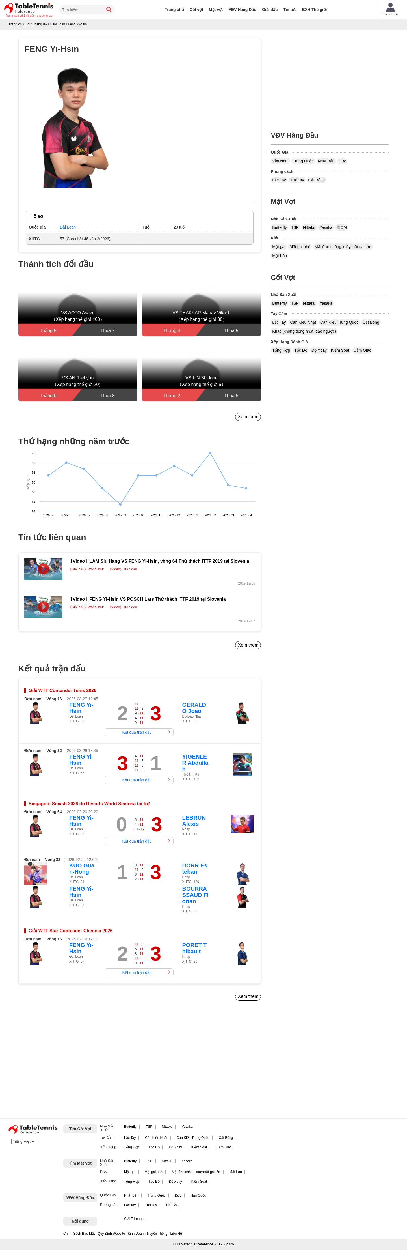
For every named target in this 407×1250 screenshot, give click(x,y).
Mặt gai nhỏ (299, 246)
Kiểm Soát (340, 350)
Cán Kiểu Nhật (303, 322)
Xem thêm (248, 416)
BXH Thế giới (314, 9)
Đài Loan (68, 227)
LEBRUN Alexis (194, 821)
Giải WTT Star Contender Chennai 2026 (70, 930)
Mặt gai (278, 246)
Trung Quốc (303, 161)
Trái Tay (297, 180)
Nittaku (309, 227)
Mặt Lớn (279, 256)
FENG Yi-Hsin (81, 708)
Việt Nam (280, 161)
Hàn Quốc (198, 1195)
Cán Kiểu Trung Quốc (339, 322)
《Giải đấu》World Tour (86, 569)
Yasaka (326, 227)
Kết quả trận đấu (137, 732)
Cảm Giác (362, 350)
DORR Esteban (194, 868)
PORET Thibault (194, 948)
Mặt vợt (216, 9)
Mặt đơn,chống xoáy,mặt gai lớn (343, 246)
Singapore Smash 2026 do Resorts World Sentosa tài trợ (89, 803)
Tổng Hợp (281, 350)
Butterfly (279, 227)
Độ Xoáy (319, 350)
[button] (73, 127)
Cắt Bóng (316, 180)
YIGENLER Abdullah (195, 762)
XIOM (342, 227)
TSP (295, 227)
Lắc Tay (279, 180)
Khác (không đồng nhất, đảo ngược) (304, 331)
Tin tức (289, 9)
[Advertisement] (67, 1061)
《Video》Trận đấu (122, 569)
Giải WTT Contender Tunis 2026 (62, 690)
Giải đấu (270, 9)
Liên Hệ (176, 1234)
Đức (342, 161)
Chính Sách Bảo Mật (79, 1234)
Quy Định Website (111, 1234)
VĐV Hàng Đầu (242, 9)
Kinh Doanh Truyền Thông (147, 1234)
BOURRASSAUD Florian (195, 895)
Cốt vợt (196, 9)
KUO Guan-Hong (81, 868)
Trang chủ (174, 9)
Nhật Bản (326, 161)
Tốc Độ (300, 350)
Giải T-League (135, 1219)
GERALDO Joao (194, 708)
